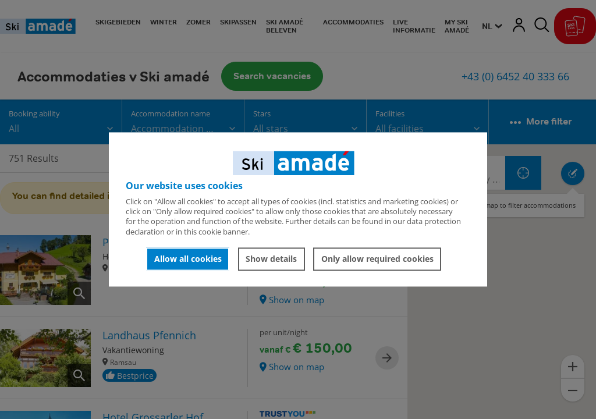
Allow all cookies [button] (188, 258)
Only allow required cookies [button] (377, 258)
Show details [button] (271, 258)
